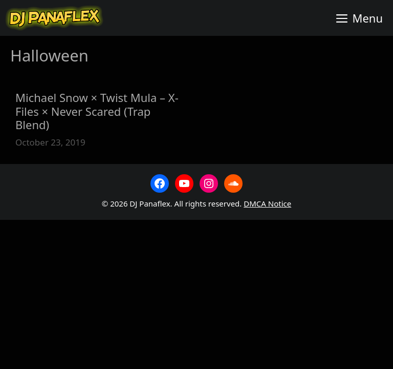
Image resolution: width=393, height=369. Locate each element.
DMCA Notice (267, 203)
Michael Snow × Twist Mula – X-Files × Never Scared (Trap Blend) (97, 111)
